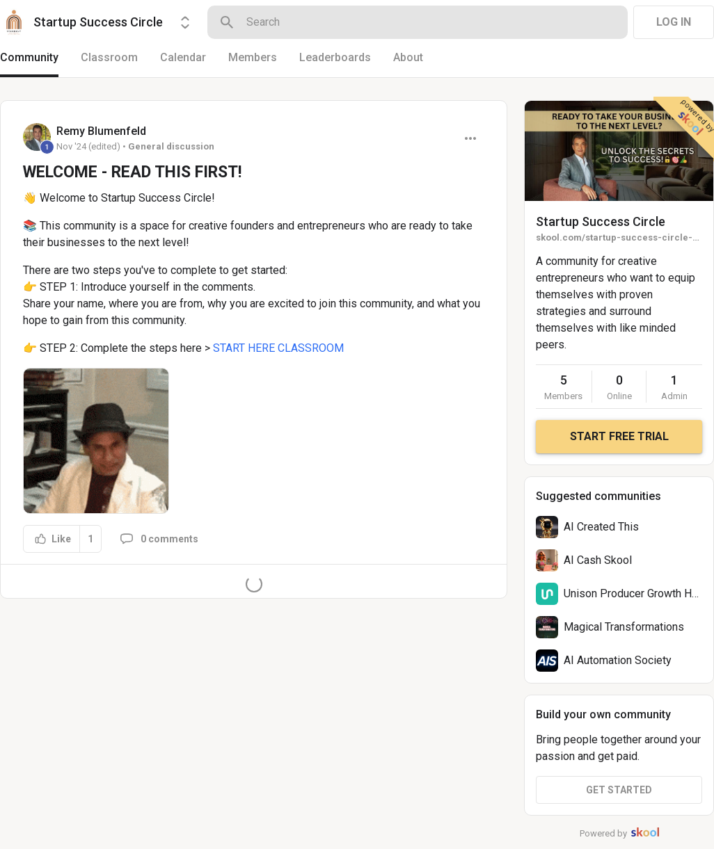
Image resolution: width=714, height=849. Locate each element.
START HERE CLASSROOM (278, 348)
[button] (96, 441)
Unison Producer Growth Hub (634, 593)
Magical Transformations (624, 626)
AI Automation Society (618, 660)
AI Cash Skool (598, 560)
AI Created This (601, 526)
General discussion (171, 146)
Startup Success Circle (600, 221)
